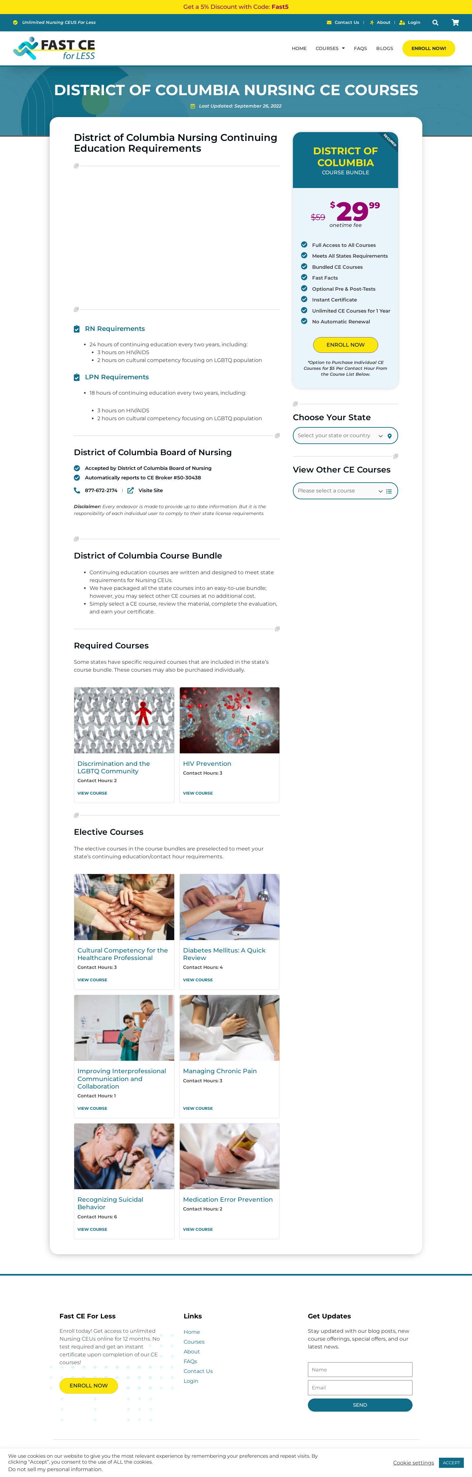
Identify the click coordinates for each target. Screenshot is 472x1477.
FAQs (360, 48)
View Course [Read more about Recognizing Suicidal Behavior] (92, 1214)
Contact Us (198, 1356)
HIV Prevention (204, 763)
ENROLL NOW (346, 345)
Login (191, 1366)
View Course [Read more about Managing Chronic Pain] (198, 1102)
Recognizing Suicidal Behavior (121, 1193)
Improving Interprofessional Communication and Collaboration (117, 1074)
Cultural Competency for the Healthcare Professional (118, 951)
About (192, 1337)
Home (299, 48)
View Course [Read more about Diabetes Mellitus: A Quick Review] (198, 976)
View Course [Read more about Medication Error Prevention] (198, 1214)
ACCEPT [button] (451, 1462)
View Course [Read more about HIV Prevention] (198, 791)
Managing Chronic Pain (217, 1067)
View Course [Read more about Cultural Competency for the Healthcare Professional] (92, 976)
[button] (435, 22)
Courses (330, 48)
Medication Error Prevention (223, 1193)
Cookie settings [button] (413, 1463)
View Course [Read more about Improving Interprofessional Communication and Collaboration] (92, 1102)
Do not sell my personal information (55, 1469)
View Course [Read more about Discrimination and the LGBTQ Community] (92, 791)
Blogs (384, 48)
